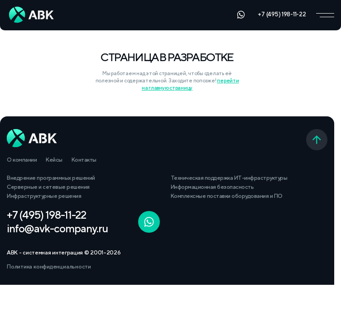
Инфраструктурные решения (44, 195)
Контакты (84, 159)
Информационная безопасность (212, 186)
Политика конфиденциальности (49, 266)
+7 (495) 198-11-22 (282, 14)
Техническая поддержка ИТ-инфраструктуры (229, 177)
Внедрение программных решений (51, 177)
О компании (22, 159)
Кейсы (54, 159)
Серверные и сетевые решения (48, 186)
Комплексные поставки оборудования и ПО (227, 195)
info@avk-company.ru (57, 228)
